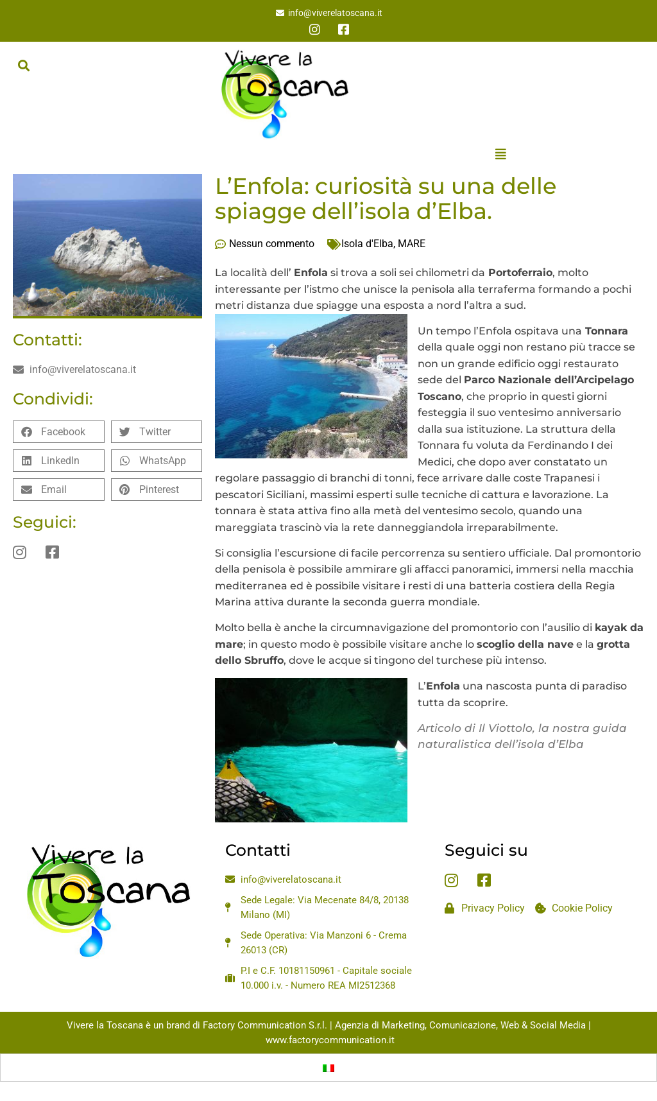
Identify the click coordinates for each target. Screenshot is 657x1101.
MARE (411, 244)
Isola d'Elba (367, 244)
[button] (23, 65)
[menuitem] (328, 1068)
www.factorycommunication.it (330, 1040)
